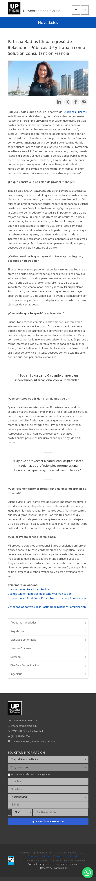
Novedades (48, 23)
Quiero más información (48, 822)
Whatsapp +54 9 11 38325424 (27, 731)
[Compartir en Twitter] (67, 101)
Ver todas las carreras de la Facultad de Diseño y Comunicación (47, 607)
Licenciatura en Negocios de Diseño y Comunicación (40, 594)
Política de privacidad (67, 857)
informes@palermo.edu (24, 726)
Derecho (48, 657)
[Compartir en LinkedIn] (59, 101)
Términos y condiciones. (39, 857)
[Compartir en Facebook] (75, 101)
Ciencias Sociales (48, 648)
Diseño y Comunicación (48, 665)
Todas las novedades (48, 622)
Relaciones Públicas (75, 112)
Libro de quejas (68, 864)
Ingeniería (48, 674)
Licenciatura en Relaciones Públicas (29, 589)
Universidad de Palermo (41, 11)
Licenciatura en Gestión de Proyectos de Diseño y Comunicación (47, 598)
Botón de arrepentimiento (42, 864)
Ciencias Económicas (48, 640)
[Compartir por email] (84, 101)
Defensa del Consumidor (53, 868)
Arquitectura (48, 631)
